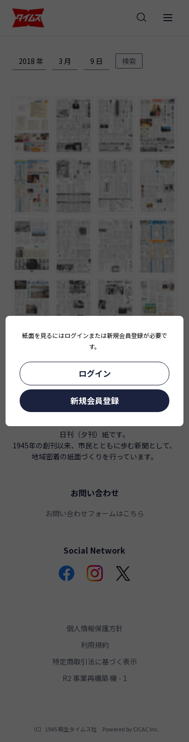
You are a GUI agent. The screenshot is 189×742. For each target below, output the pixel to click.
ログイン (95, 373)
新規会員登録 (95, 400)
